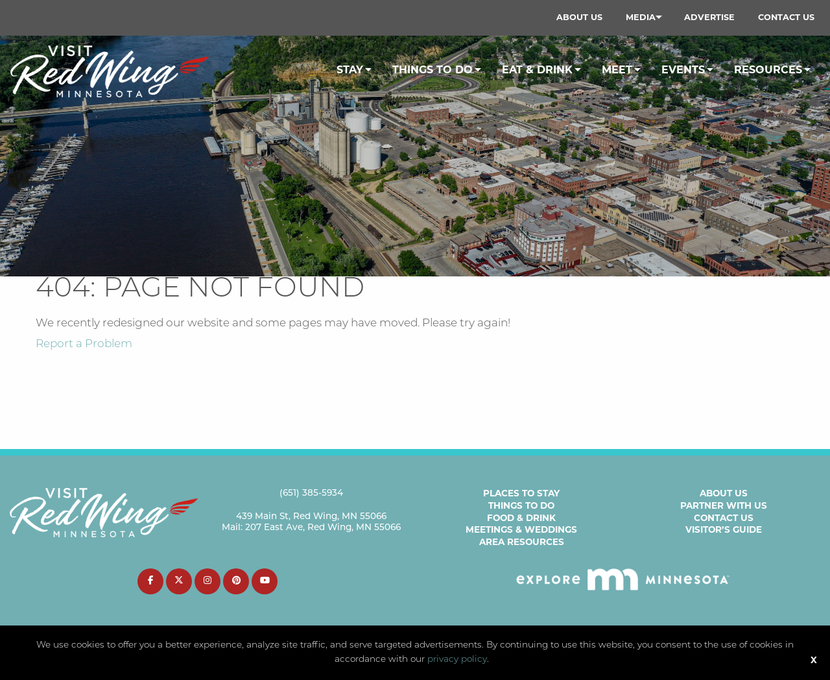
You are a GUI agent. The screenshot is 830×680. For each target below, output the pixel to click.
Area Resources (521, 542)
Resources (768, 70)
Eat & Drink (537, 70)
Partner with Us (723, 505)
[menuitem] (579, 17)
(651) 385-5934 (311, 493)
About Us (579, 17)
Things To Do (432, 70)
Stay (350, 70)
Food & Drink (521, 518)
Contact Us (786, 17)
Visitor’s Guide (723, 529)
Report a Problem (84, 344)
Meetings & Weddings (521, 529)
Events (683, 70)
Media (641, 17)
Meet (617, 70)
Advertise (709, 17)
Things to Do (521, 505)
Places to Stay (521, 493)
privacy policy (457, 659)
